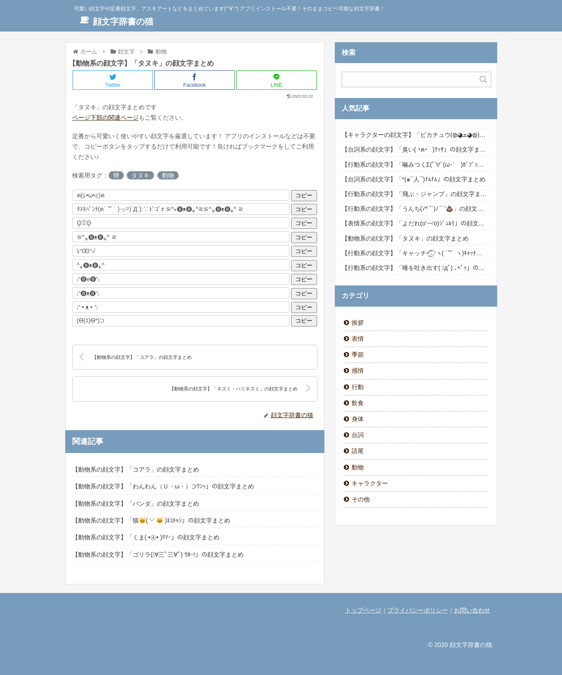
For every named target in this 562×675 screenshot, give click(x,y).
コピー (303, 195)
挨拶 (358, 322)
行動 (358, 386)
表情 (358, 338)
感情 (358, 370)
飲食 (358, 402)
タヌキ (140, 175)
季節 (358, 354)
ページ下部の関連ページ (105, 117)
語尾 (358, 450)
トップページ (363, 610)
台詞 (358, 434)
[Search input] (411, 79)
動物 (168, 175)
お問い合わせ (472, 610)
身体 (358, 418)
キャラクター (370, 483)
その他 (361, 499)
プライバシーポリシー (417, 610)
